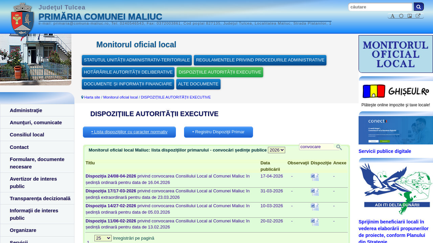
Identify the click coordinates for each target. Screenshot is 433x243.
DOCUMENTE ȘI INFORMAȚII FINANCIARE (128, 83)
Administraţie (26, 110)
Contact (19, 147)
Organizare (23, 230)
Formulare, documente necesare (37, 162)
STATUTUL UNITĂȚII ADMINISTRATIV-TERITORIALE (137, 59)
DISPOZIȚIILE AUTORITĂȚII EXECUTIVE (220, 72)
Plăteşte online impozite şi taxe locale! (396, 105)
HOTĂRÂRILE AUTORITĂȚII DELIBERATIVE (128, 72)
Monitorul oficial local (120, 97)
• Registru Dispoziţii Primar (218, 131)
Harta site (92, 97)
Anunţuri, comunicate (36, 122)
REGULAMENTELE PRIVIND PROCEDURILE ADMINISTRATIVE (260, 59)
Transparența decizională (40, 198)
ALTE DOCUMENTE (198, 83)
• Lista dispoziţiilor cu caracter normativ (129, 131)
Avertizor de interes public (33, 182)
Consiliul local (27, 134)
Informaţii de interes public (34, 214)
